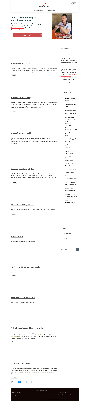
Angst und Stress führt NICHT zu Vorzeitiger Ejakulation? (71, 109)
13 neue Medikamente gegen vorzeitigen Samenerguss (71, 179)
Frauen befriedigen (67, 235)
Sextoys (65, 238)
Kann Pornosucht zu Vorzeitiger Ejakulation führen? (71, 128)
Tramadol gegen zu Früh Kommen (70, 157)
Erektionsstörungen (68, 233)
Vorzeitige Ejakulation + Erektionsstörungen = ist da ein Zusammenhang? (71, 104)
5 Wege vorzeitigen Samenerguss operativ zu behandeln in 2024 (70, 190)
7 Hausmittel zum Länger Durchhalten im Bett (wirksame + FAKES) (71, 196)
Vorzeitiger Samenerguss (69, 240)
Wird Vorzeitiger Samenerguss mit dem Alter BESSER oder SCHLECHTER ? (71, 140)
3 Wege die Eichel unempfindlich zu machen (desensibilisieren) (70, 202)
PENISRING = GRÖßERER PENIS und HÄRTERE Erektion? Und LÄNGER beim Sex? (71, 152)
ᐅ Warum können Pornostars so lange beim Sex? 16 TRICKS (71, 169)
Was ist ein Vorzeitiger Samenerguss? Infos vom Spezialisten (70, 174)
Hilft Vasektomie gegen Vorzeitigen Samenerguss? (70, 118)
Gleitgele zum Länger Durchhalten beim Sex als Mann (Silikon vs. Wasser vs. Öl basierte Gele (71, 163)
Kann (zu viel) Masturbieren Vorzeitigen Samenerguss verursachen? (70, 146)
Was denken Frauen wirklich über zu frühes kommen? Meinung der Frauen (70, 98)
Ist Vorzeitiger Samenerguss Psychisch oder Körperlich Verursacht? (70, 134)
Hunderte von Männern (17, 28)
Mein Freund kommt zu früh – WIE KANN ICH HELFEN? (71, 114)
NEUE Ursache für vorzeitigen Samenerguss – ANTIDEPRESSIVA (71, 123)
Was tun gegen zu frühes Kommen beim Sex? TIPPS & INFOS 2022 (70, 184)
